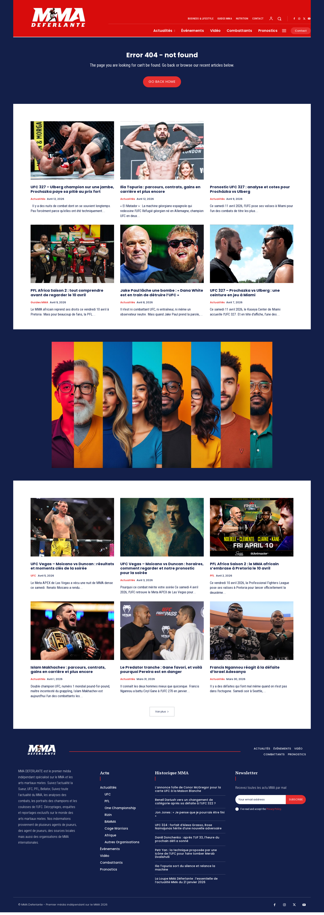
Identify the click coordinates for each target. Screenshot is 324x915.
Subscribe (295, 802)
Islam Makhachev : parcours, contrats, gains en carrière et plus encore (68, 672)
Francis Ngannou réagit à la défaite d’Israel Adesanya (245, 672)
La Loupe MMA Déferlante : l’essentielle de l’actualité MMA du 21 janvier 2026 (186, 883)
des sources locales (61, 833)
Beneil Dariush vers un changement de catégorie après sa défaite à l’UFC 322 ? (185, 804)
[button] (279, 19)
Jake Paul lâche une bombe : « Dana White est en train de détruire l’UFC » (161, 295)
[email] (260, 802)
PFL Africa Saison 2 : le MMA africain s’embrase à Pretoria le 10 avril (244, 569)
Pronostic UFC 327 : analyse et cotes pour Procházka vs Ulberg (250, 192)
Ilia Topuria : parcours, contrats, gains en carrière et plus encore (160, 192)
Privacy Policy (273, 811)
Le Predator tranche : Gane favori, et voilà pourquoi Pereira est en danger (161, 672)
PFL (212, 578)
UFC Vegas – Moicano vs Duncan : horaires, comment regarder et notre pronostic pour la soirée (162, 571)
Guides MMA (39, 305)
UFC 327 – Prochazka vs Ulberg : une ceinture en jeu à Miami (245, 295)
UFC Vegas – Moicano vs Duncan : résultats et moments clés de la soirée (72, 569)
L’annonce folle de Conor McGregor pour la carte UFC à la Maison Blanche (188, 792)
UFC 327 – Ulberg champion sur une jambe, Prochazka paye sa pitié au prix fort (72, 192)
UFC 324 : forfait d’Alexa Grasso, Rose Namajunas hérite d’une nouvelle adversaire (188, 829)
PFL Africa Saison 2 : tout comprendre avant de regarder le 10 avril (67, 295)
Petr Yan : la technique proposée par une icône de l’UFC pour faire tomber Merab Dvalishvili (186, 856)
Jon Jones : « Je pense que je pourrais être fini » (189, 817)
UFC (33, 578)
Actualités (38, 201)
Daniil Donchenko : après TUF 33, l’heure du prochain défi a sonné (187, 842)
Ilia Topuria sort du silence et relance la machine (185, 870)
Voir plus (162, 714)
